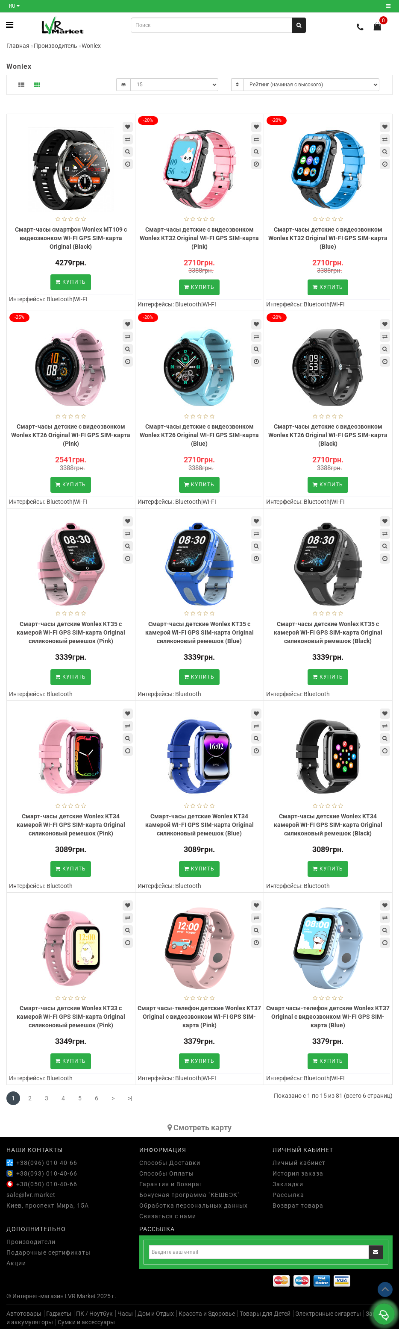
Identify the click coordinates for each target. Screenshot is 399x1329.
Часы (125, 1313)
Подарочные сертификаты (48, 1252)
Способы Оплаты (166, 1173)
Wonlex (91, 45)
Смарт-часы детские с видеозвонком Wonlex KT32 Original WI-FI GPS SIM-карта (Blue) (327, 238)
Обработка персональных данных (193, 1205)
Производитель (55, 45)
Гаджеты (58, 1313)
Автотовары (23, 1313)
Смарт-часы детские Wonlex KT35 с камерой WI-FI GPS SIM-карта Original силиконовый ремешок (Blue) (199, 632)
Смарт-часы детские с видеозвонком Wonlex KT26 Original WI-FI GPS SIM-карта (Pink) (70, 435)
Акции (16, 1263)
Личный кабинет (299, 1162)
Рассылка (288, 1194)
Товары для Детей (265, 1313)
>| (130, 1098)
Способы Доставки (169, 1162)
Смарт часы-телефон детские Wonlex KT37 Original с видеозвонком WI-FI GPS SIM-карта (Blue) (328, 1017)
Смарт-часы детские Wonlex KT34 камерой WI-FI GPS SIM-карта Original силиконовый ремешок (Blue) (199, 825)
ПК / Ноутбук (94, 1313)
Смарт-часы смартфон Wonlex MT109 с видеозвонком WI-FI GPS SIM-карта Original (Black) (71, 238)
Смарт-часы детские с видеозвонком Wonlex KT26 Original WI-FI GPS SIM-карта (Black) (327, 435)
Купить (71, 282)
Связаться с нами (167, 1216)
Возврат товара (298, 1205)
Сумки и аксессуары (86, 1322)
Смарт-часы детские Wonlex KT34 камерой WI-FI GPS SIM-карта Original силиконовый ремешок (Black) (328, 825)
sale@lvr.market (31, 1194)
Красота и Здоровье (207, 1313)
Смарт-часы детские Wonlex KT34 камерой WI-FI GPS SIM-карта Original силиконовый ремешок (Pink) (71, 825)
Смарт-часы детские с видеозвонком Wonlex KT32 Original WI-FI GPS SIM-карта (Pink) (199, 238)
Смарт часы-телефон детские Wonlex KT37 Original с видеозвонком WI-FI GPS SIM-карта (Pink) (199, 1017)
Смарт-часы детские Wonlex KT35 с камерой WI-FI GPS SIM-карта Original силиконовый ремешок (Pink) (71, 632)
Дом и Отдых (156, 1313)
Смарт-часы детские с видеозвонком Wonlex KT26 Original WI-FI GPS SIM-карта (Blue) (199, 435)
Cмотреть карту (199, 1127)
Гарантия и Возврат (171, 1184)
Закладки (288, 1184)
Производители (31, 1241)
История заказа (298, 1173)
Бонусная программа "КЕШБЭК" (189, 1194)
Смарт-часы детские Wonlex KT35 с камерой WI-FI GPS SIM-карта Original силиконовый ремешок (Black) (328, 632)
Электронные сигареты (328, 1313)
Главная (17, 45)
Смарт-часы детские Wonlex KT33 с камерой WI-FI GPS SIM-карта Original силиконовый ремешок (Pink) (71, 1017)
